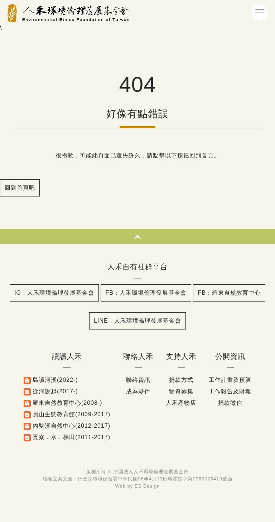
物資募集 (181, 391)
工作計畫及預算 (230, 380)
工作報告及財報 (230, 391)
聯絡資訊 (138, 380)
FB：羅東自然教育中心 (229, 293)
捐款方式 (181, 380)
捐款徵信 (230, 403)
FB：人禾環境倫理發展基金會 (145, 293)
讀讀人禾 (67, 356)
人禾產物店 (181, 403)
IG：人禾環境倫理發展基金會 (54, 293)
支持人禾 (181, 356)
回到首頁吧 (20, 188)
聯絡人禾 (138, 356)
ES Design (147, 486)
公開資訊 (230, 356)
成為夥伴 (138, 391)
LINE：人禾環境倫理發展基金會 (137, 321)
